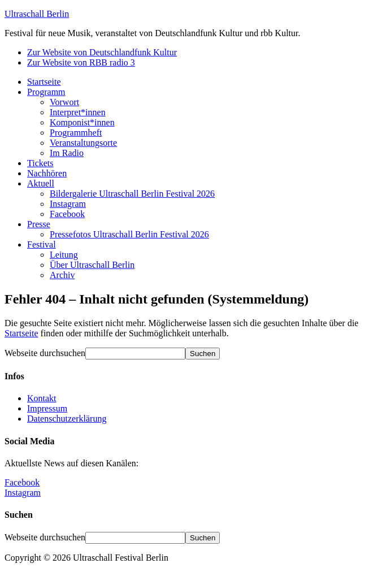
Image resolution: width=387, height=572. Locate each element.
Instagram (23, 492)
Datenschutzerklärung (66, 418)
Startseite (21, 333)
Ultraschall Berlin (37, 14)
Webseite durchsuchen (45, 353)
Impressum (47, 408)
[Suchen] (202, 353)
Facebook (22, 482)
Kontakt (41, 398)
